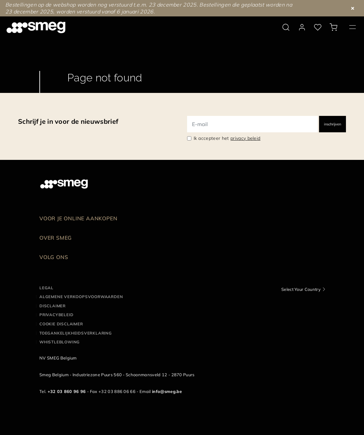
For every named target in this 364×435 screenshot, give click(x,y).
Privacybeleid (56, 314)
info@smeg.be (167, 391)
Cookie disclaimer (61, 323)
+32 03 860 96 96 (67, 391)
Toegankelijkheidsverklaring (75, 333)
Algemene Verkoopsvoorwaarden (81, 296)
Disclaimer (52, 305)
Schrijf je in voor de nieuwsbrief (68, 121)
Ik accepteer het (227, 138)
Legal (46, 287)
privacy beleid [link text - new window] (245, 138)
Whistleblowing (59, 341)
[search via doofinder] (286, 27)
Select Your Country (301, 289)
